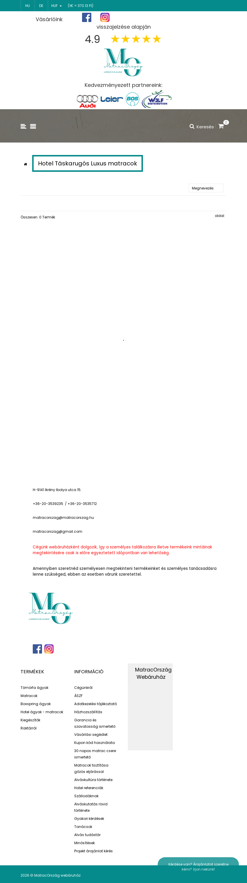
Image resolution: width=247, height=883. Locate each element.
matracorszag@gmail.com (57, 531)
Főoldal (140, 17)
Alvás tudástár (87, 834)
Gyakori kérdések (89, 818)
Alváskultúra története (93, 779)
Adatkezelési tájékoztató (95, 703)
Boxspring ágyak (36, 703)
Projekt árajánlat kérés (93, 851)
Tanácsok (83, 826)
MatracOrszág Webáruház (153, 673)
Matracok (29, 695)
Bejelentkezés (209, 17)
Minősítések (84, 842)
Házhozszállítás (88, 711)
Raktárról (29, 728)
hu (27, 5)
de (41, 5)
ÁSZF (78, 695)
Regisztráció (172, 17)
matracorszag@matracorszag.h (62, 517)
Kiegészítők (30, 720)
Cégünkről (83, 687)
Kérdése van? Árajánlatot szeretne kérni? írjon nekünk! (198, 867)
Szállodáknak (86, 795)
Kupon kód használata (94, 742)
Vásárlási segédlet (91, 734)
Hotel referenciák (88, 787)
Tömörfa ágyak (34, 687)
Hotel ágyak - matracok (42, 711)
